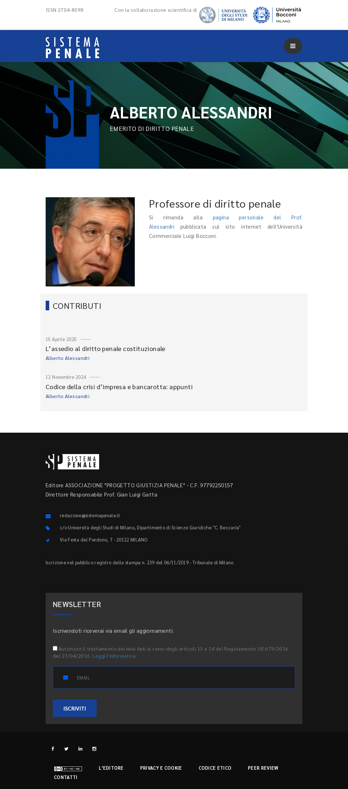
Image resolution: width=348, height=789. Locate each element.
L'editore (111, 768)
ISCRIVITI (74, 708)
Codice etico (215, 768)
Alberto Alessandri (67, 358)
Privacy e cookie (161, 768)
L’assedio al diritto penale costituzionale (105, 348)
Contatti (65, 777)
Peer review (263, 768)
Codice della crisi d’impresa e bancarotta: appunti (119, 386)
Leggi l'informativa (113, 655)
